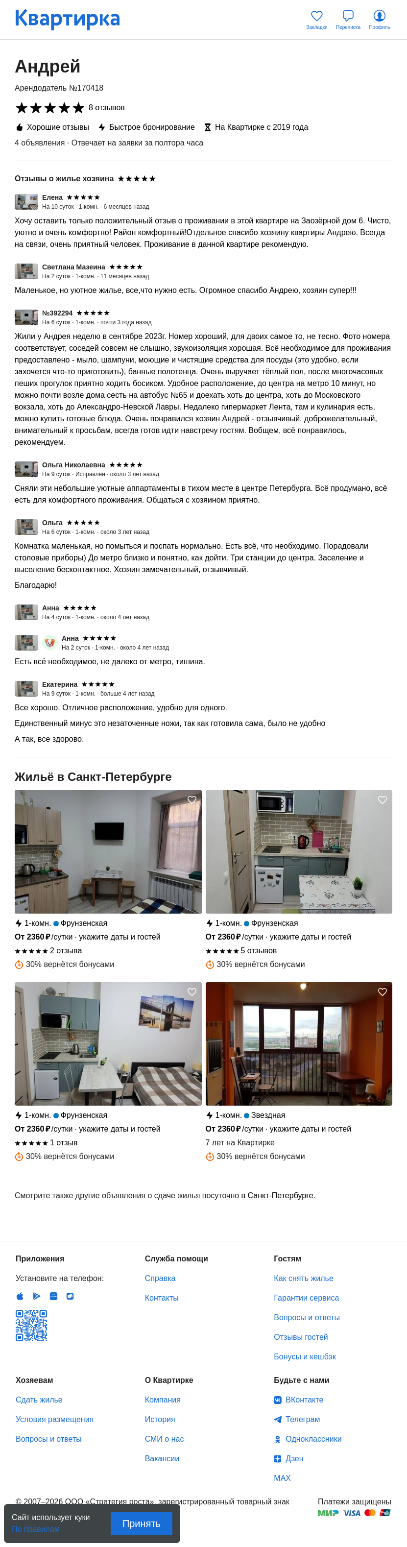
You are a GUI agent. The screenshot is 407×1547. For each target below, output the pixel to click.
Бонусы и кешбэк (304, 1357)
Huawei (53, 1296)
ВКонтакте (304, 1400)
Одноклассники (313, 1439)
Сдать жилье (39, 1400)
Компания (163, 1400)
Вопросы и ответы (307, 1317)
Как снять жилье (303, 1278)
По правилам (36, 1526)
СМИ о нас (164, 1439)
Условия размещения (55, 1419)
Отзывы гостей (301, 1337)
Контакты (162, 1298)
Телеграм (303, 1419)
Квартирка (74, 19)
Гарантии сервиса (306, 1298)
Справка (160, 1278)
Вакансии (162, 1458)
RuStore (70, 1296)
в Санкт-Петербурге (277, 1195)
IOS (20, 1296)
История (160, 1419)
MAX (282, 1478)
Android (36, 1296)
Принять (141, 1523)
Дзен (294, 1458)
